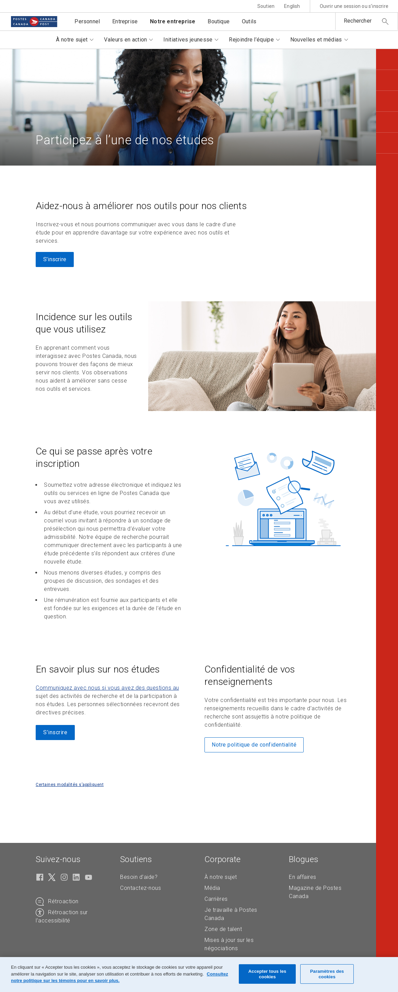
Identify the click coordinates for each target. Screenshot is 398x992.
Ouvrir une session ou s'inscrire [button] (354, 6)
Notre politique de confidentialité (254, 744)
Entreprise (125, 21)
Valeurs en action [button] (125, 39)
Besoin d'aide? (138, 877)
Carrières (216, 899)
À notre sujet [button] (71, 39)
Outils (249, 21)
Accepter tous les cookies (267, 974)
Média (212, 888)
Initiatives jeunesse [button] (187, 39)
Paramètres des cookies (327, 974)
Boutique (219, 21)
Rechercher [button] (358, 20)
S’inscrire (54, 259)
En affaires (302, 877)
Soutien (265, 6)
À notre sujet (220, 877)
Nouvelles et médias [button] (316, 39)
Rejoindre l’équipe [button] (251, 39)
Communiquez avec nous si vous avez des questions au (107, 688)
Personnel (87, 21)
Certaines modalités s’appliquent (70, 784)
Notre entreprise (172, 21)
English (292, 6)
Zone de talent (223, 929)
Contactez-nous (140, 888)
